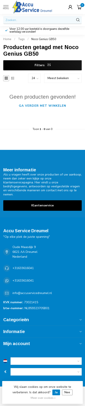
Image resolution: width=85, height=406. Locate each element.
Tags (21, 39)
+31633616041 (23, 268)
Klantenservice (42, 205)
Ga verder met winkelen (42, 106)
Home (7, 39)
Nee (67, 392)
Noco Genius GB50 (43, 39)
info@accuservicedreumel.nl (32, 293)
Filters (43, 65)
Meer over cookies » (43, 398)
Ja (56, 392)
